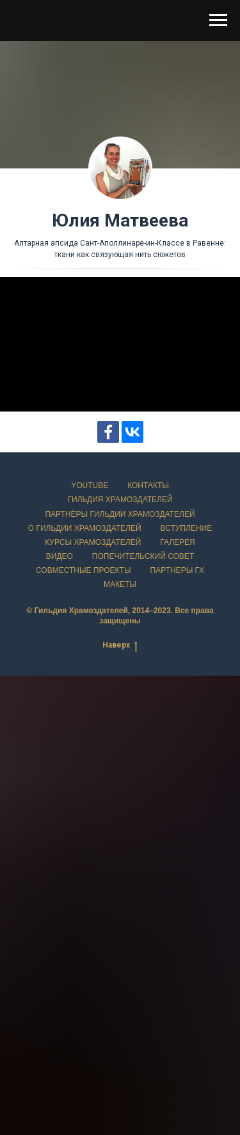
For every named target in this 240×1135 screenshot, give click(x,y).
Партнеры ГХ (177, 570)
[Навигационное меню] (218, 20)
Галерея (177, 542)
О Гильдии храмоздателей (84, 528)
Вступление (186, 528)
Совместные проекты (83, 570)
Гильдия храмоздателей (119, 499)
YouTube (89, 485)
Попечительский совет (143, 556)
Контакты (148, 485)
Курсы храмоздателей (93, 542)
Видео (59, 556)
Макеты (120, 584)
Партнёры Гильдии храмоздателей (120, 514)
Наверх (120, 645)
